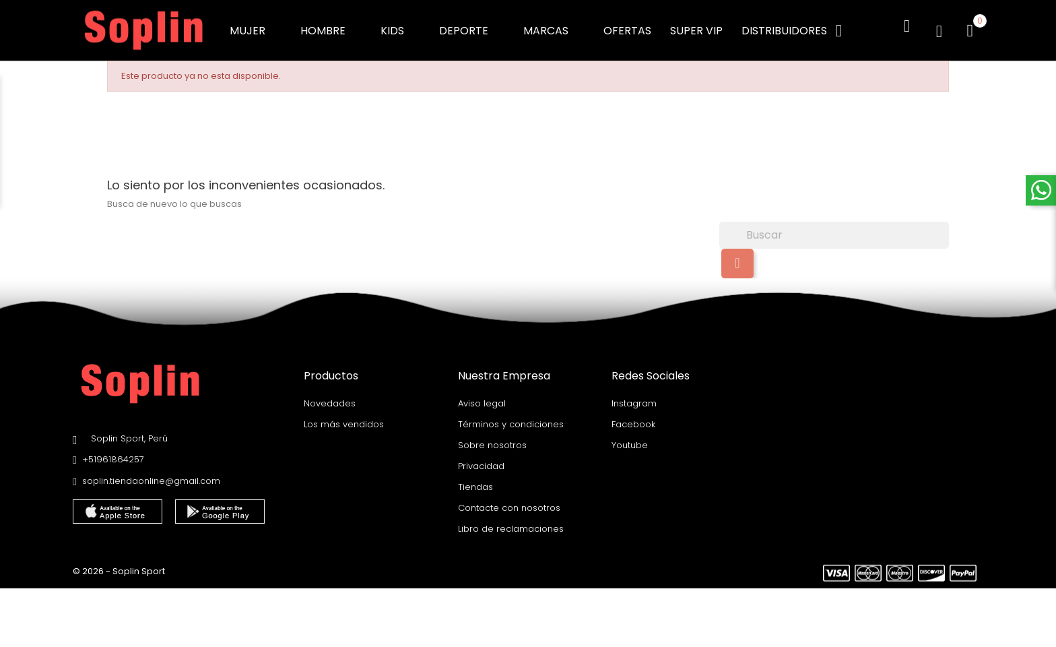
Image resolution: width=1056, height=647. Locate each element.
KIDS (400, 26)
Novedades (330, 394)
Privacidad (481, 457)
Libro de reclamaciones (511, 520)
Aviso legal (482, 394)
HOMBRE (331, 26)
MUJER (256, 26)
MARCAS (554, 26)
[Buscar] (834, 226)
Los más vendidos (344, 415)
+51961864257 (113, 451)
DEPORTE (471, 26)
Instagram (634, 394)
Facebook (633, 415)
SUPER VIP (696, 26)
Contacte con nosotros (509, 499)
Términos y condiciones (511, 415)
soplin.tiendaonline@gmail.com (151, 472)
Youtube (630, 436)
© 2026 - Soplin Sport (119, 562)
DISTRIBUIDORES (784, 26)
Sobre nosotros (492, 436)
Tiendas (475, 478)
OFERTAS (627, 26)
